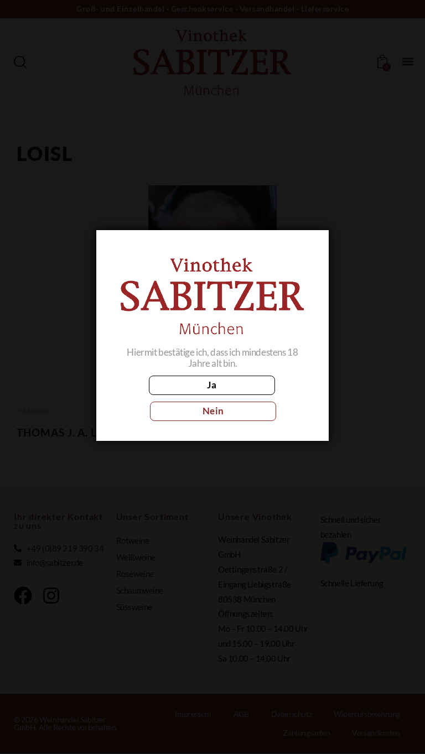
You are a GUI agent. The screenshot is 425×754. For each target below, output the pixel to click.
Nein (261, 397)
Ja (163, 397)
